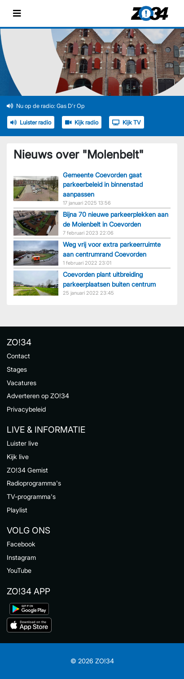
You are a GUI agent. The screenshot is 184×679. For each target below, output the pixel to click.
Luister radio (30, 122)
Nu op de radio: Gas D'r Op (46, 106)
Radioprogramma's (34, 483)
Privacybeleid (26, 409)
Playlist (17, 510)
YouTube (19, 570)
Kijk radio (81, 122)
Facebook (21, 544)
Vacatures (21, 383)
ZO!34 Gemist (27, 470)
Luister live (22, 443)
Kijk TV (126, 122)
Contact (18, 356)
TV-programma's (31, 496)
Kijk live (18, 456)
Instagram (21, 557)
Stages (17, 369)
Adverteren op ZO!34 (38, 396)
